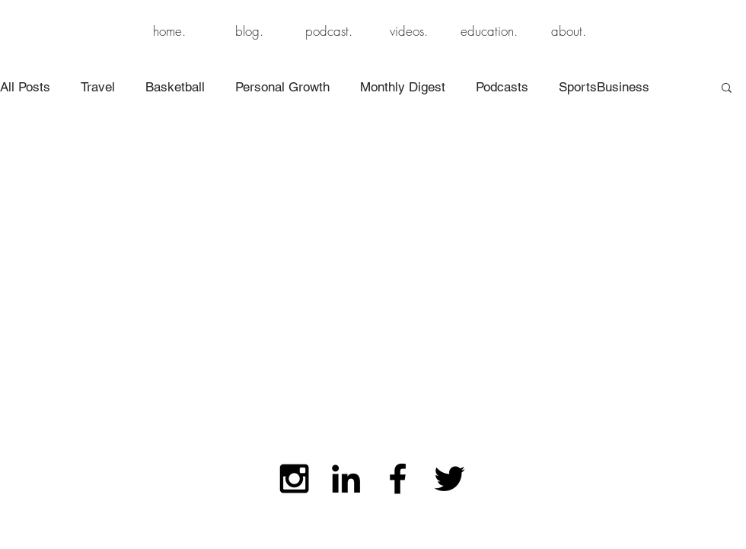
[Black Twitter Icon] (449, 478)
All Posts (25, 86)
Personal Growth (282, 86)
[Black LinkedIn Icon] (346, 478)
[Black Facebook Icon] (398, 478)
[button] (726, 89)
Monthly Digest (402, 86)
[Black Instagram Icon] (294, 478)
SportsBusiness (604, 86)
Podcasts (502, 86)
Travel (98, 86)
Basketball (175, 86)
